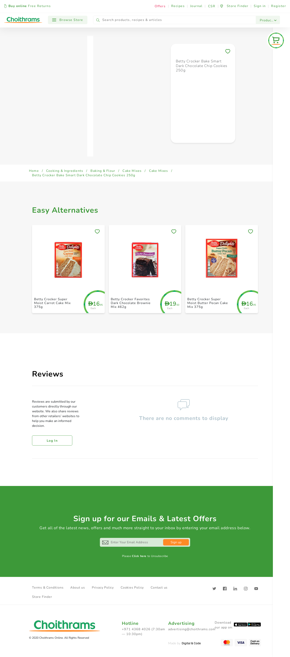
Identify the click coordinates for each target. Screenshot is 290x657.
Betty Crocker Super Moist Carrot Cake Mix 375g (52, 303)
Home (34, 171)
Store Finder (42, 597)
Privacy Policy (103, 587)
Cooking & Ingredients (64, 171)
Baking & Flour (102, 171)
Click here (139, 556)
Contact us (159, 587)
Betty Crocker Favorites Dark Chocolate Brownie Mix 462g (131, 303)
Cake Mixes (132, 171)
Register (278, 6)
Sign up (176, 542)
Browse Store (67, 20)
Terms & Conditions (47, 587)
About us (77, 587)
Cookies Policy (132, 587)
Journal (196, 6)
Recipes (178, 6)
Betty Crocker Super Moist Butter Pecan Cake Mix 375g (207, 303)
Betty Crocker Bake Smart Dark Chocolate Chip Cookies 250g (83, 175)
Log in (52, 440)
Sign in (260, 6)
